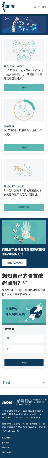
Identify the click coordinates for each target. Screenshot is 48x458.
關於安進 (5, 447)
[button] (35, 7)
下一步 (24, 362)
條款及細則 (6, 438)
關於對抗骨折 (7, 452)
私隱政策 (5, 443)
